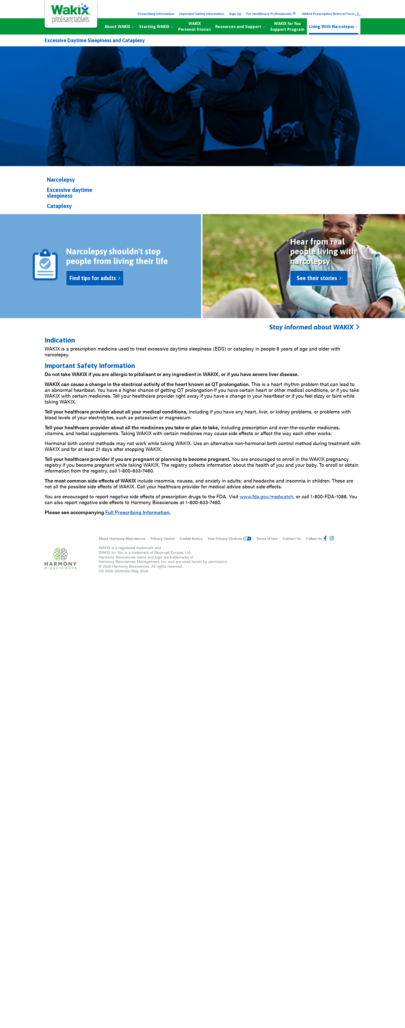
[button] (81, 179)
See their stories (323, 925)
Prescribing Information (156, 13)
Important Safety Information (201, 13)
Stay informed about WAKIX (314, 974)
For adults (188, 612)
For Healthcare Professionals (271, 13)
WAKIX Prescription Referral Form (331, 13)
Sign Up (235, 13)
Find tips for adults (101, 925)
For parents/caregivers (297, 612)
